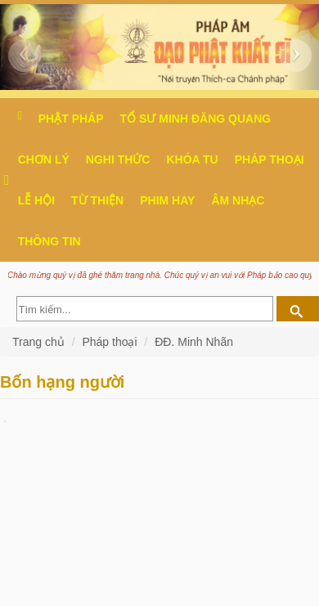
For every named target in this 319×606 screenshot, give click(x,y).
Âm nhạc (237, 200)
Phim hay (167, 200)
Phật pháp (71, 118)
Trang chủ (40, 341)
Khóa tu (192, 159)
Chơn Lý (44, 159)
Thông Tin (49, 241)
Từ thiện (97, 200)
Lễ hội (36, 200)
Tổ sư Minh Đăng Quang (196, 118)
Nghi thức (118, 159)
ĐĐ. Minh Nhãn (194, 341)
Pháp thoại (269, 159)
